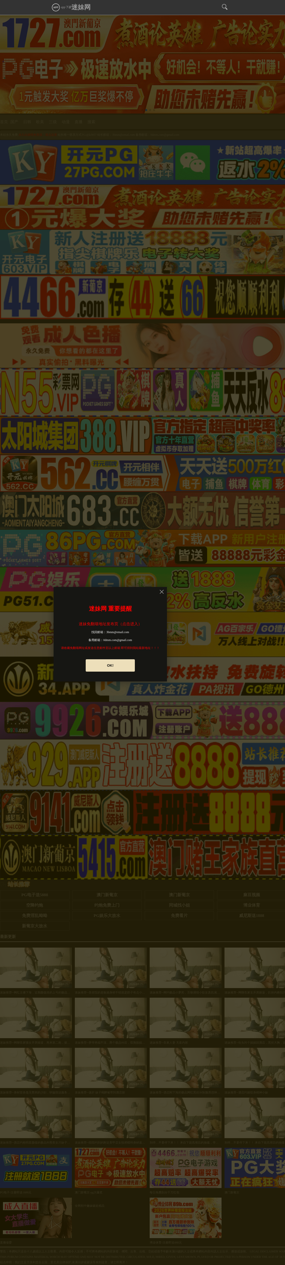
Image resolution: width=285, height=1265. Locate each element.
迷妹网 (81, 7)
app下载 (61, 7)
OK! (110, 665)
